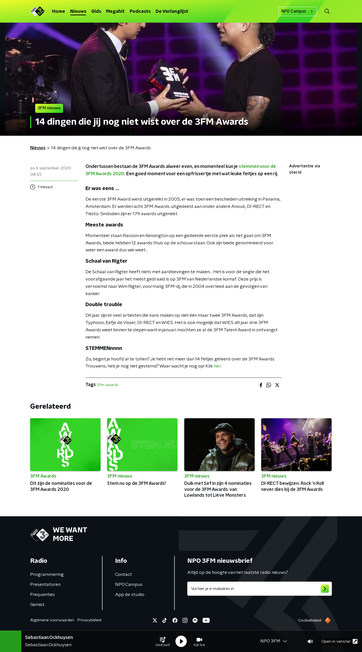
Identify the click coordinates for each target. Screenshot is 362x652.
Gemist (37, 604)
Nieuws (78, 11)
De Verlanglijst (172, 11)
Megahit (115, 11)
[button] (163, 641)
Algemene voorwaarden (52, 620)
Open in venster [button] (339, 641)
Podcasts (140, 11)
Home (58, 11)
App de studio (129, 594)
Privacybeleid (89, 620)
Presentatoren (45, 584)
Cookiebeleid (309, 620)
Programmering (47, 574)
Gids (96, 11)
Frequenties (42, 594)
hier (217, 366)
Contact (123, 574)
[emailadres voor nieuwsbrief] (259, 589)
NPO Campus (297, 11)
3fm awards (107, 385)
